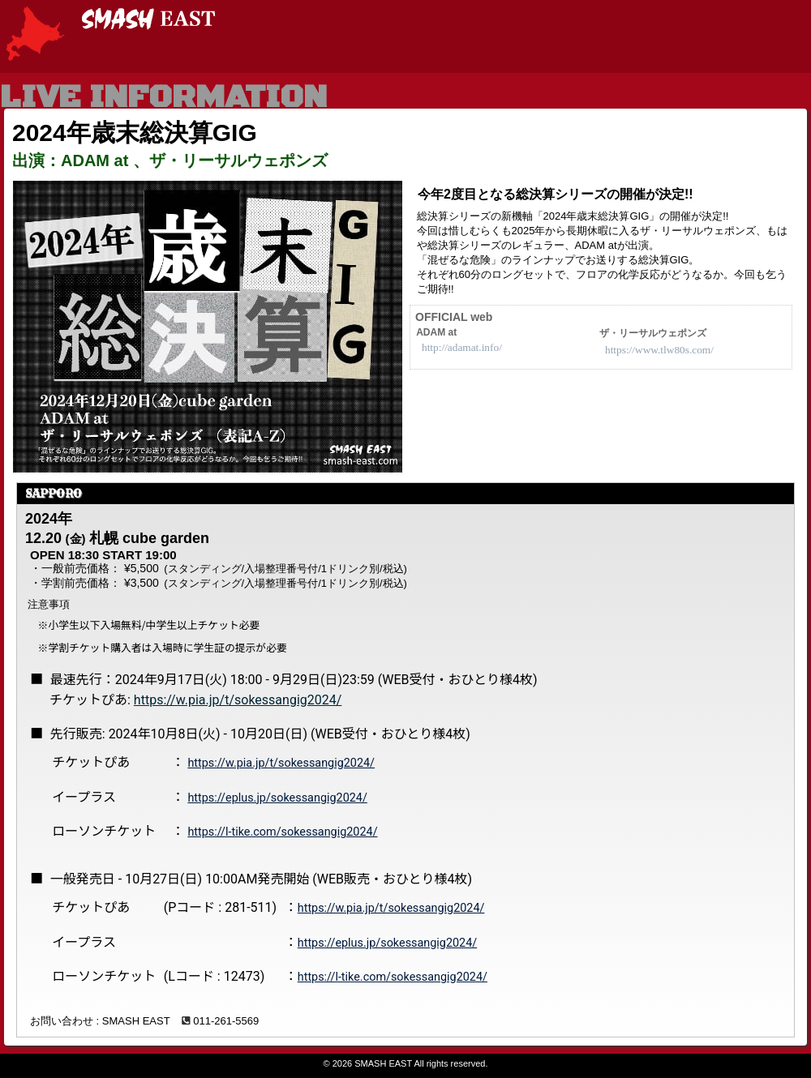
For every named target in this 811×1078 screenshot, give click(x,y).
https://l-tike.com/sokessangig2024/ (282, 832)
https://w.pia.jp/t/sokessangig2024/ (237, 700)
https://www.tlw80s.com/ (659, 350)
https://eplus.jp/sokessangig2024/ (277, 798)
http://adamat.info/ (462, 347)
